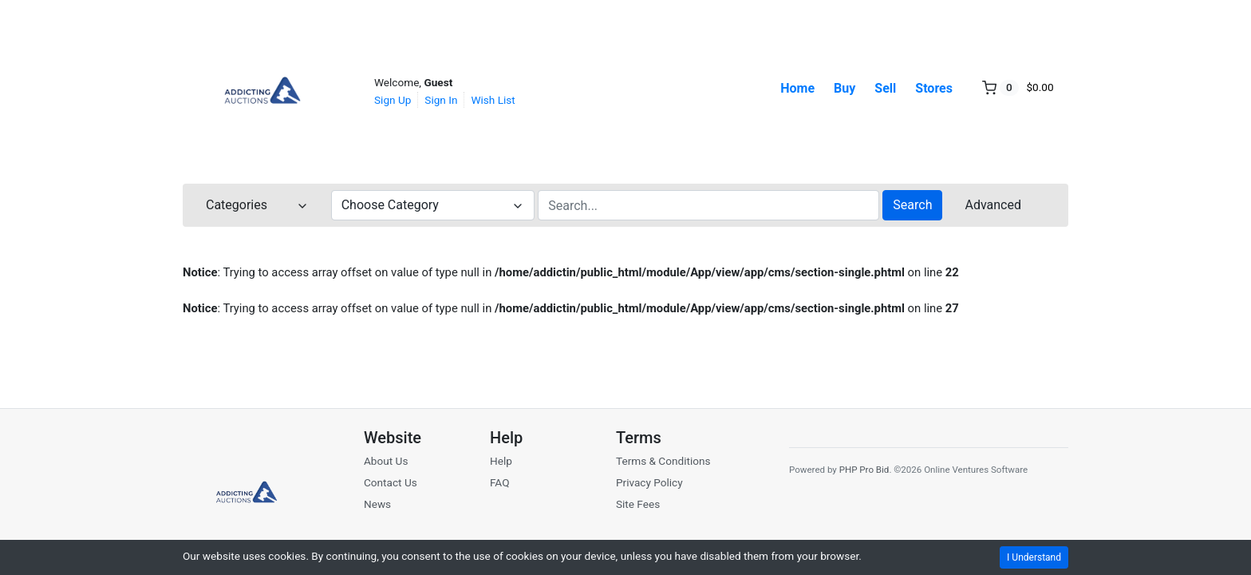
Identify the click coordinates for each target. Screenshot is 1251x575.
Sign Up (392, 99)
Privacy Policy (649, 482)
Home (797, 88)
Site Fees (638, 504)
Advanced (993, 204)
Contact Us (390, 482)
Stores (934, 88)
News (377, 504)
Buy (844, 88)
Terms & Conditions (663, 460)
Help (501, 460)
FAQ (500, 482)
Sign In (440, 99)
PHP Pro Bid (864, 469)
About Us (386, 460)
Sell (885, 88)
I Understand (1034, 557)
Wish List (493, 99)
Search (912, 204)
